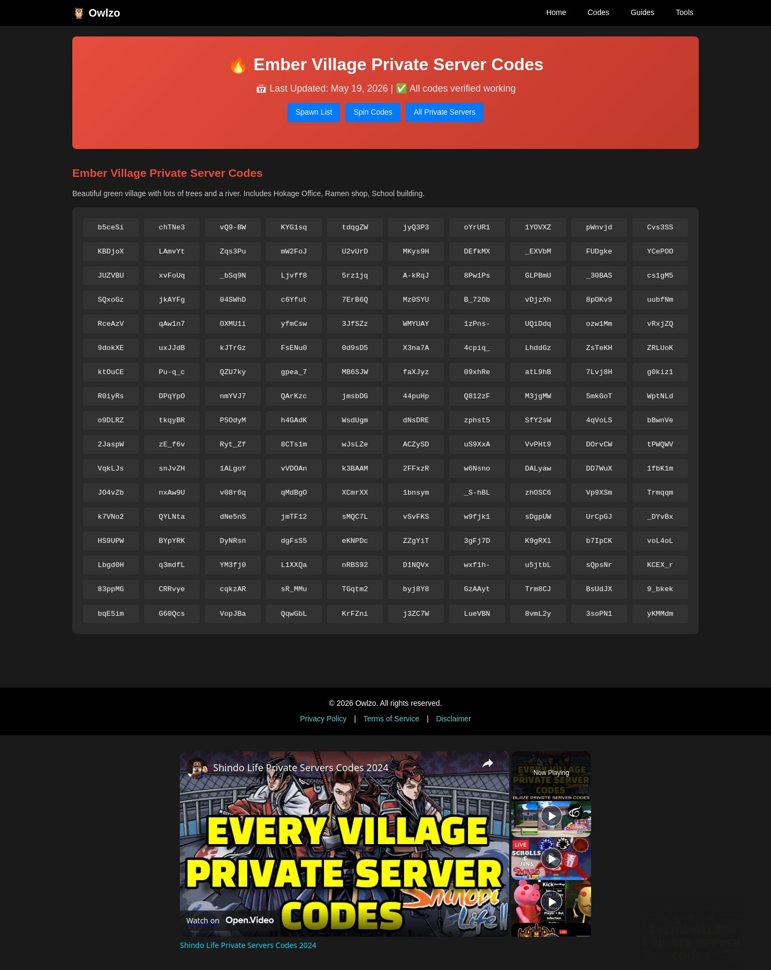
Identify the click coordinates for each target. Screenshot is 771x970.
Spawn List (314, 112)
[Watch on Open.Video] (230, 921)
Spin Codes (372, 112)
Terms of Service (391, 718)
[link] (197, 768)
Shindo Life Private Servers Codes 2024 (301, 767)
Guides (642, 12)
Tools (684, 12)
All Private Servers (444, 112)
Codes (598, 12)
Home (556, 12)
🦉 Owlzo (96, 13)
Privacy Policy (323, 718)
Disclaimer (453, 718)
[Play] (551, 858)
